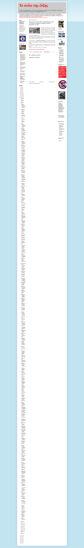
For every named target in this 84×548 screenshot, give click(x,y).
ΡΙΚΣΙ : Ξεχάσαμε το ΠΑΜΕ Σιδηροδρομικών (23, 195)
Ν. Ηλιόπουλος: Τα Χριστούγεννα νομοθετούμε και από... (23, 327)
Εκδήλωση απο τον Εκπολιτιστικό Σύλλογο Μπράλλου (23, 455)
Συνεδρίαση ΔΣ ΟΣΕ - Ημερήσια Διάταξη (23, 110)
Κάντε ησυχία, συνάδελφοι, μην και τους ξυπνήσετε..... (23, 150)
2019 (21, 96)
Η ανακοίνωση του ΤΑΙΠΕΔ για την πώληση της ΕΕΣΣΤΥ (23, 155)
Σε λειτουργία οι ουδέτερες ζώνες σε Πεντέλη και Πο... (23, 400)
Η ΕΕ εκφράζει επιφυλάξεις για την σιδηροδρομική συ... (23, 251)
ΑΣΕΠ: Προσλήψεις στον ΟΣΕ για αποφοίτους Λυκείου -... (23, 221)
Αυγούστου (22, 523)
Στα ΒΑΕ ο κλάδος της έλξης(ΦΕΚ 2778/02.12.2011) (61, 59)
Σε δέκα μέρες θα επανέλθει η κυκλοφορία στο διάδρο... (23, 408)
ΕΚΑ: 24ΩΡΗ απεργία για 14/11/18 (23, 184)
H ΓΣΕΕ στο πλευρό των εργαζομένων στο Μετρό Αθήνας (23, 382)
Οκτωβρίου (22, 102)
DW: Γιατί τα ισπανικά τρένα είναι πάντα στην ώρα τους (23, 314)
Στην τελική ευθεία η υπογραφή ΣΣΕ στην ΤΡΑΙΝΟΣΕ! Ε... (23, 343)
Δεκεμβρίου (22, 98)
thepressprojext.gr (61, 131)
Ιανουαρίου (22, 533)
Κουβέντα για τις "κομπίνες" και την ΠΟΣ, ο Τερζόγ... (23, 331)
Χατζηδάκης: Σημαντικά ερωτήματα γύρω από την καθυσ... (23, 230)
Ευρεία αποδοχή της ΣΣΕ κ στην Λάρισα (23, 272)
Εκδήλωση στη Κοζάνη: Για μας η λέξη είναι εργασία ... (23, 172)
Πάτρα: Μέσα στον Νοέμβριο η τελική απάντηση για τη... (23, 260)
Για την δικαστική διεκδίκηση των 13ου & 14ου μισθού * (23, 411)
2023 (21, 91)
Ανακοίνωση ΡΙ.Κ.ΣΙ (22, 233)
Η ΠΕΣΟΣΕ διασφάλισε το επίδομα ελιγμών (23, 369)
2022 (21, 92)
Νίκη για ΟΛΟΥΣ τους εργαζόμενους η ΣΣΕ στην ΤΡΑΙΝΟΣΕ (23, 323)
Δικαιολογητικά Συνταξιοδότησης (61, 55)
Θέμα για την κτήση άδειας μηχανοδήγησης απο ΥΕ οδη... (23, 217)
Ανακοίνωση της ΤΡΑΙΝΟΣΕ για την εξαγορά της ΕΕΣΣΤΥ (23, 159)
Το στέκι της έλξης (33, 5)
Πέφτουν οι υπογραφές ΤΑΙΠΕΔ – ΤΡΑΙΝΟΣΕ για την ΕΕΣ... (23, 176)
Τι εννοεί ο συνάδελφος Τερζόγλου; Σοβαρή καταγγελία (23, 352)
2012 (21, 541)
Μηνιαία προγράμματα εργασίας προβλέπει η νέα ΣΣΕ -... (23, 296)
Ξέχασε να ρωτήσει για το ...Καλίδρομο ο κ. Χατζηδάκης (23, 204)
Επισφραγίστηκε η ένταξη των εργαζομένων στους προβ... (23, 427)
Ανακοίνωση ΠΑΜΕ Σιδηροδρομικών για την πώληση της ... (23, 106)
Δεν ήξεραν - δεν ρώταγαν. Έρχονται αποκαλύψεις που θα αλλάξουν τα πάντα (23, 64)
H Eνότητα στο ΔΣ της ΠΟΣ (23, 239)
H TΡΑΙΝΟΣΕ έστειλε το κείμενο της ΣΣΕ (23, 476)
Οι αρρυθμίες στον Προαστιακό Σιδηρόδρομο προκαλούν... (23, 256)
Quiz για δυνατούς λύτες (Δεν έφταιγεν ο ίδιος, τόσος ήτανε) (23, 68)
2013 (21, 540)
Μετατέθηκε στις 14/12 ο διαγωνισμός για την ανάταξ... (23, 226)
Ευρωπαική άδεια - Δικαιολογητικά (61, 50)
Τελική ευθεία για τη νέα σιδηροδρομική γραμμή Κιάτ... (23, 168)
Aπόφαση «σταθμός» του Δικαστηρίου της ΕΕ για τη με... (23, 115)
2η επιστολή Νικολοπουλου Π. (23, 519)
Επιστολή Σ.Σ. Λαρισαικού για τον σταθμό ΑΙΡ (23, 275)
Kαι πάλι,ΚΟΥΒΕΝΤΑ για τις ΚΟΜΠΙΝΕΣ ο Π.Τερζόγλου (23, 279)
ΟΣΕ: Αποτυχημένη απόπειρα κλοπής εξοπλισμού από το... (23, 246)
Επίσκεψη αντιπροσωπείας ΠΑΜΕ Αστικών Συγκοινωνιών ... (23, 365)
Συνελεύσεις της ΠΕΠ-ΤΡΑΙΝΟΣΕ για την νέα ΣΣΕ (23, 335)
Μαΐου (22, 527)
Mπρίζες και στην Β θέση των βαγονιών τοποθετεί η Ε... (23, 460)
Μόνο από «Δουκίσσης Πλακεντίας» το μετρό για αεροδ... (23, 143)
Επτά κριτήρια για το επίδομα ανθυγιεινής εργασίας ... (23, 378)
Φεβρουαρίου (23, 531)
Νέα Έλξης (60, 130)
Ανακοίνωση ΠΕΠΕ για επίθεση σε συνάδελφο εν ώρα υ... (23, 404)
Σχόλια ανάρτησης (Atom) (36, 83)
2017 (21, 535)
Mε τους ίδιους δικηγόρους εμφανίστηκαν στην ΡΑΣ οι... (23, 480)
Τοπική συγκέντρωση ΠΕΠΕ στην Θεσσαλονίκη (23, 360)
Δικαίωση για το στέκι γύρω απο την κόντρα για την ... (23, 442)
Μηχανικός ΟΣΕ (61, 128)
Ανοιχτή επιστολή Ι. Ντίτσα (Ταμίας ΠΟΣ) (23, 213)
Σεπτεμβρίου (23, 521)
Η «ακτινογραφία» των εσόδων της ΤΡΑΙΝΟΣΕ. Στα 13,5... (23, 489)
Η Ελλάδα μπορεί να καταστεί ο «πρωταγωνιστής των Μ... (23, 130)
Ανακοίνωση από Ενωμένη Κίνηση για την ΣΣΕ (23, 268)
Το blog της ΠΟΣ (61, 123)
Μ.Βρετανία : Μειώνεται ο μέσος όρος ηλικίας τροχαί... (23, 291)
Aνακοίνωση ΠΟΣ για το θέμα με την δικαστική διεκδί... (23, 199)
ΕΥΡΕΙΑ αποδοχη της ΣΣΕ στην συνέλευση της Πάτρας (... (23, 304)
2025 (21, 88)
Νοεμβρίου (22, 100)
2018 (21, 97)
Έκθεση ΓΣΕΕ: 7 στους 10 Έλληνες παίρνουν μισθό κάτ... (23, 188)
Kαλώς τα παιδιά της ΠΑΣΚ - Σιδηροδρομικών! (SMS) (23, 133)
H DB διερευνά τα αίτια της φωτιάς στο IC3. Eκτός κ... (23, 309)
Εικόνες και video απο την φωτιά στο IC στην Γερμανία (23, 464)
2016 (21, 536)
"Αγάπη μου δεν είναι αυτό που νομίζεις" (22, 82)
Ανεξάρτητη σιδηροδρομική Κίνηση (61, 126)
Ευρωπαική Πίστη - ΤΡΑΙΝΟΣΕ (62, 61)
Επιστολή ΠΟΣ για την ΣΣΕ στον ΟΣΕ (23, 191)
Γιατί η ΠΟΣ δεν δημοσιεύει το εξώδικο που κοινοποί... (23, 511)
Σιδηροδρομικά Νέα (62, 129)
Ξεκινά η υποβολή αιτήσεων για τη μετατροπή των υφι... (23, 125)
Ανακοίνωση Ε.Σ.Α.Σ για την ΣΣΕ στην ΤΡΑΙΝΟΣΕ (23, 287)
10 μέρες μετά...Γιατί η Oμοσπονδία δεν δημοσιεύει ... (23, 357)
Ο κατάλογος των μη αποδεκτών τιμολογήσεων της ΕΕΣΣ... (23, 447)
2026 (21, 87)
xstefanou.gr (61, 134)
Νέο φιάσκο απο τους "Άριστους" (22, 71)
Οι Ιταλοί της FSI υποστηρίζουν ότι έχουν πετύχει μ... (23, 430)
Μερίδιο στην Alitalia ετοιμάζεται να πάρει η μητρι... (23, 516)
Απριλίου (22, 528)
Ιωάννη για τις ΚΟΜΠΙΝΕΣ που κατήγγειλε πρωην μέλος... (23, 209)
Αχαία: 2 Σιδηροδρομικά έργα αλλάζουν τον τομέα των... (23, 451)
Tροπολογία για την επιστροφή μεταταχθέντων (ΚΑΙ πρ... (23, 484)
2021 (21, 93)
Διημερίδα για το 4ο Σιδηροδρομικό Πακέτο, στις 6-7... (23, 493)
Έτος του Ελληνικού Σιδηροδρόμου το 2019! (23, 438)
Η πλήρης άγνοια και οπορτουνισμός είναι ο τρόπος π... (23, 387)
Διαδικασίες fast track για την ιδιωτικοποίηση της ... (23, 420)
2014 (21, 539)
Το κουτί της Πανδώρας (61, 133)
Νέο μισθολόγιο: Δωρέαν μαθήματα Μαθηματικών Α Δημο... (23, 300)
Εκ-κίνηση (60, 135)
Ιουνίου (22, 526)
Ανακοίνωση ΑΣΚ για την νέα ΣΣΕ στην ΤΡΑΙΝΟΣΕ (23, 339)
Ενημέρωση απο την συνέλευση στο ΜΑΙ (23, 423)
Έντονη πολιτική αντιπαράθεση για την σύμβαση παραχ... (23, 283)
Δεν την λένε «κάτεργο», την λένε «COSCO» (23, 395)
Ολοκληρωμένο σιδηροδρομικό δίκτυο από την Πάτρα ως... (23, 473)
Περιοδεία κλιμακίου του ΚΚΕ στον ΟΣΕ (23, 242)
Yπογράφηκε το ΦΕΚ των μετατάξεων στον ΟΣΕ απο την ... (23, 163)
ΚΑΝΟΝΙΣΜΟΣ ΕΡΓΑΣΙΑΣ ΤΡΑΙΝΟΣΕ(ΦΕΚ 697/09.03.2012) (61, 52)
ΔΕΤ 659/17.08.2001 (61, 57)
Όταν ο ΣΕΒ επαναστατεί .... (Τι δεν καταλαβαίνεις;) (23, 498)
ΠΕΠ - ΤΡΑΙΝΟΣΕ (61, 124)
